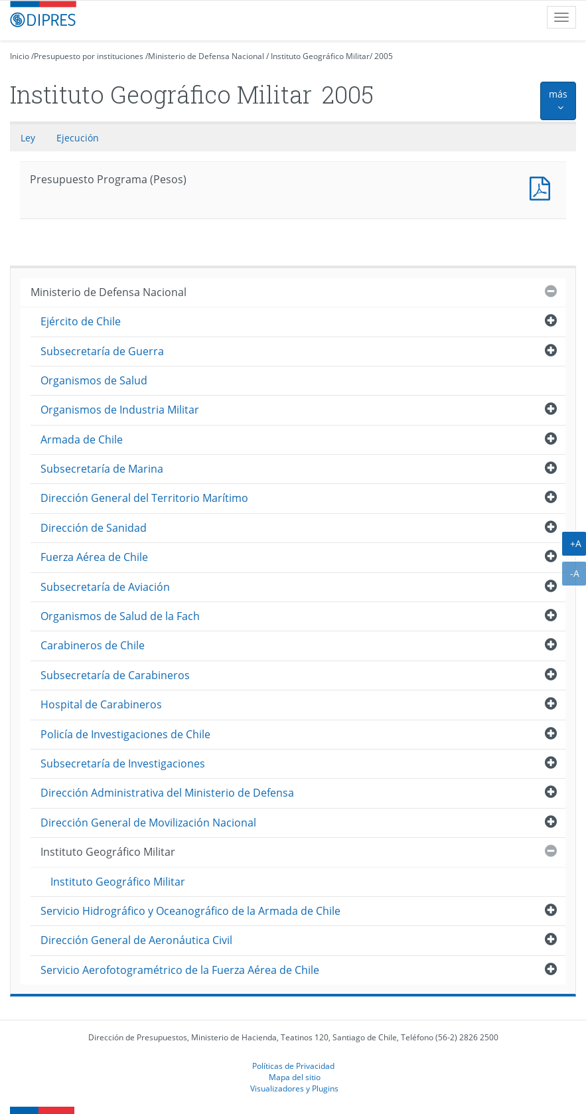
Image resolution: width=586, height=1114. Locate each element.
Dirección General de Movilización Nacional (148, 822)
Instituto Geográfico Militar (320, 56)
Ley (28, 137)
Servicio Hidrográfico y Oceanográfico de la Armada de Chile (190, 911)
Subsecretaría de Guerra (102, 351)
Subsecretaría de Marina (101, 468)
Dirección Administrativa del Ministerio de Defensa (167, 792)
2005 (383, 56)
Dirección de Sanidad (93, 527)
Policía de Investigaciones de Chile (125, 734)
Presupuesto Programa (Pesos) (543, 187)
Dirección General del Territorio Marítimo (144, 498)
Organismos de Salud (93, 380)
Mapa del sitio (295, 1077)
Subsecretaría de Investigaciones (122, 763)
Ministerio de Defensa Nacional (206, 56)
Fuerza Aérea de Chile (94, 557)
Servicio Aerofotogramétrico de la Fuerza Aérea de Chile (179, 970)
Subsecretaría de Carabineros (115, 675)
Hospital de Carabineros (101, 704)
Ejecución (77, 137)
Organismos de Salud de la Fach (120, 616)
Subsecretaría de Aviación (105, 587)
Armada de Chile (81, 439)
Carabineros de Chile (92, 645)
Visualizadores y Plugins (294, 1088)
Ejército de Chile (80, 321)
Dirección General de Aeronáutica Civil (136, 940)
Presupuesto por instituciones (88, 56)
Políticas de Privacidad (293, 1065)
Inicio (19, 56)
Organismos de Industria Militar (119, 409)
